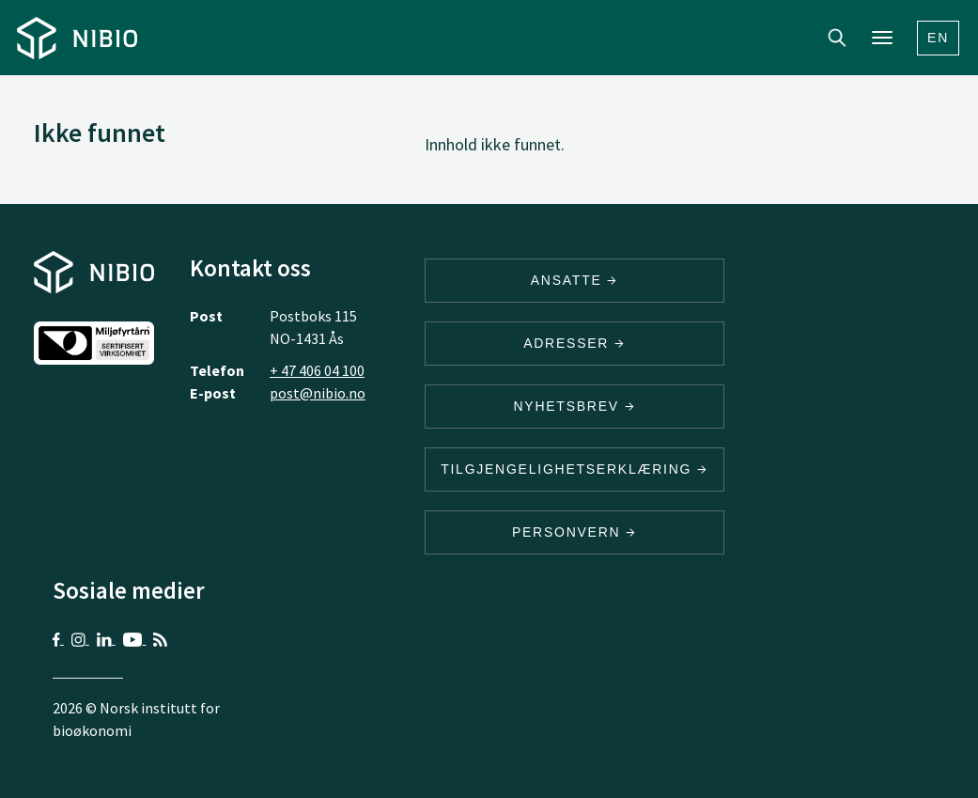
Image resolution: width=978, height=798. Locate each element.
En (938, 37)
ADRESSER (574, 343)
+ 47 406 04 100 (317, 370)
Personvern (574, 532)
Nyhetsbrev (574, 406)
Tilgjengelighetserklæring (574, 469)
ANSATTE (574, 280)
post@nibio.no (317, 392)
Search (837, 37)
